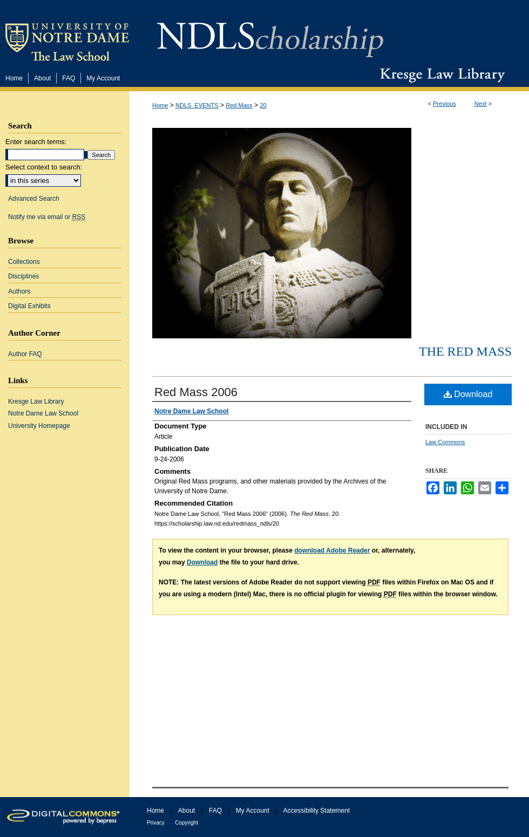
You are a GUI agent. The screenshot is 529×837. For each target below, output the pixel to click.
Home (160, 105)
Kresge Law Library (440, 75)
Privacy (156, 823)
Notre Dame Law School (43, 413)
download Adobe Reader (332, 550)
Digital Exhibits (29, 306)
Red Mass (239, 105)
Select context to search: (43, 167)
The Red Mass (465, 351)
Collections (24, 262)
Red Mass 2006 (196, 392)
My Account (252, 810)
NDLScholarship (270, 33)
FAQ (215, 810)
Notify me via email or (46, 217)
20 (263, 105)
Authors (19, 291)
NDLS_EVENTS (196, 105)
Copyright (186, 823)
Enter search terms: (35, 142)
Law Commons (445, 442)
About (186, 810)
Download (468, 394)
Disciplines (23, 276)
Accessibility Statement (316, 810)
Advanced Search (33, 198)
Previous (444, 103)
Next (480, 103)
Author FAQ (25, 354)
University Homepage (39, 426)
